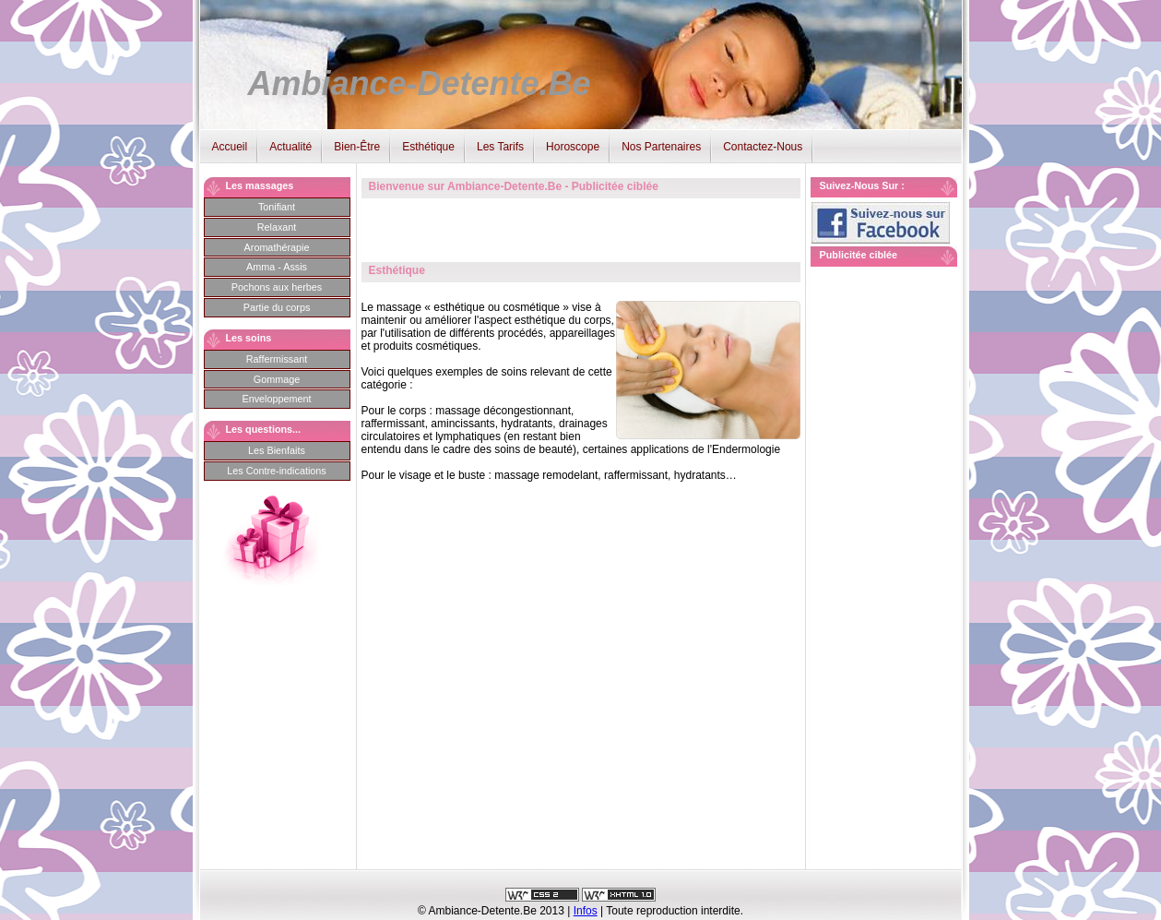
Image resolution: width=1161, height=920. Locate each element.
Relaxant (277, 227)
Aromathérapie (277, 247)
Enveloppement (276, 398)
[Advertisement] (884, 554)
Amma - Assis (276, 266)
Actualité (290, 146)
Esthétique (428, 146)
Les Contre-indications (276, 470)
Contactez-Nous (762, 146)
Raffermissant (276, 358)
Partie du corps (277, 307)
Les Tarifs (500, 146)
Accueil (230, 146)
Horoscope (572, 146)
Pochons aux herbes (276, 287)
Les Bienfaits (276, 450)
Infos (586, 910)
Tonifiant (276, 206)
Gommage (277, 379)
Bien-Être (357, 146)
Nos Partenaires (661, 146)
